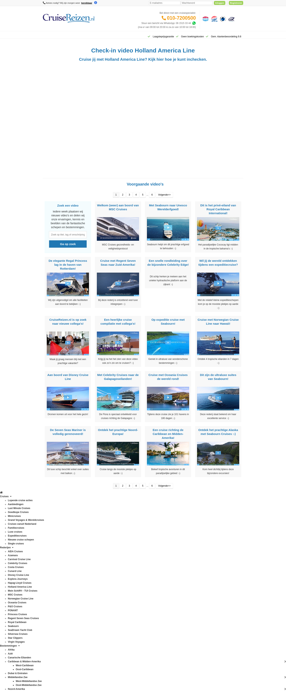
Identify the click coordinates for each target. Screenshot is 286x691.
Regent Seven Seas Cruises (57, 600)
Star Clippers (49, 619)
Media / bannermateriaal (135, 585)
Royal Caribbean (51, 604)
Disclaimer (114, 653)
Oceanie (87, 600)
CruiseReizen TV (132, 581)
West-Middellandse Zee (95, 631)
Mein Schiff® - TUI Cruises (57, 572)
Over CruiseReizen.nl (134, 573)
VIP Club (127, 577)
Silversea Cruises (52, 615)
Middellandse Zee (92, 580)
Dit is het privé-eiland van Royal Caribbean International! (218, 211)
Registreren (236, 3)
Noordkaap (88, 592)
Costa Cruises (50, 549)
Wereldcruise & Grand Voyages (99, 623)
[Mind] (150, 677)
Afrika (86, 533)
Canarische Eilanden (94, 552)
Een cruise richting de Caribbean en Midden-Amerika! (168, 436)
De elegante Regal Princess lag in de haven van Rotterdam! (68, 267)
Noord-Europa (90, 588)
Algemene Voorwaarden (142, 653)
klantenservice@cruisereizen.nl (179, 572)
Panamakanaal (91, 615)
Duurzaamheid (130, 596)
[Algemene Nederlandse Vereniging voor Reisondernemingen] (205, 19)
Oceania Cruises (51, 584)
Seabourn (48, 607)
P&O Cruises (49, 588)
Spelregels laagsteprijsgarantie (139, 549)
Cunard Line (49, 552)
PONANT (48, 592)
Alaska (86, 537)
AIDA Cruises (50, 533)
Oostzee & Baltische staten (97, 611)
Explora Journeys (52, 560)
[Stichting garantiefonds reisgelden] (214, 19)
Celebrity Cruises (52, 545)
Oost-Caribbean (91, 604)
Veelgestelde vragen (133, 537)
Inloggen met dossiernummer (138, 556)
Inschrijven (223, 505)
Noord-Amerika (91, 584)
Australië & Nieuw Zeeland (97, 541)
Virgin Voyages (51, 623)
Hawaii (86, 572)
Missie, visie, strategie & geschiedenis (143, 593)
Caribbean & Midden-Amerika (98, 556)
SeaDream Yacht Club (54, 611)
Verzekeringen (130, 541)
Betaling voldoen (131, 545)
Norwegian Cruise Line (55, 580)
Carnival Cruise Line (53, 541)
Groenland (88, 568)
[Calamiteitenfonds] (222, 19)
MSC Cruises (50, 576)
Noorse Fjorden (91, 596)
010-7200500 (181, 18)
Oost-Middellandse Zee (95, 607)
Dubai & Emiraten (92, 560)
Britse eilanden (90, 549)
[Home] (48, 36)
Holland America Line (54, 568)
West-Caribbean (91, 627)
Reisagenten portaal (133, 560)
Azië (85, 545)
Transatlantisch (91, 619)
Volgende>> (164, 197)
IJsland (86, 576)
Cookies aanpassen (133, 600)
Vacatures (128, 589)
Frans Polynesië (91, 564)
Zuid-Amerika (90, 639)
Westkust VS (89, 635)
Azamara (47, 537)
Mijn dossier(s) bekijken (135, 552)
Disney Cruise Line (53, 556)
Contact (127, 533)
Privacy (124, 653)
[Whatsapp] (194, 23)
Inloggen (219, 3)
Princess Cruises (51, 596)
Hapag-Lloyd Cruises (54, 564)
